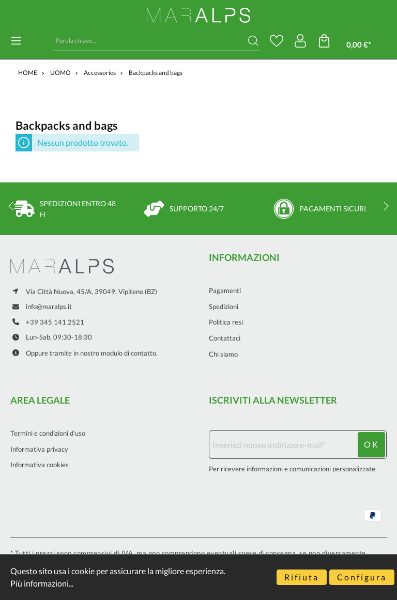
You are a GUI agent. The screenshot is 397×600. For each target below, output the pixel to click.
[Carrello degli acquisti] (352, 41)
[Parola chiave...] (150, 40)
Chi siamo (223, 354)
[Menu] (16, 41)
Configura (362, 577)
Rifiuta (301, 577)
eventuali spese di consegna (251, 553)
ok (371, 444)
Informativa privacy (39, 449)
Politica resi (226, 322)
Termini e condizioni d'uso (47, 433)
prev (13, 206)
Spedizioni (223, 306)
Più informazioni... (41, 583)
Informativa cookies (39, 464)
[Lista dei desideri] (276, 41)
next (384, 206)
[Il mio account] (300, 41)
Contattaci (224, 338)
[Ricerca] (253, 40)
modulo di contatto (128, 353)
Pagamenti (225, 290)
